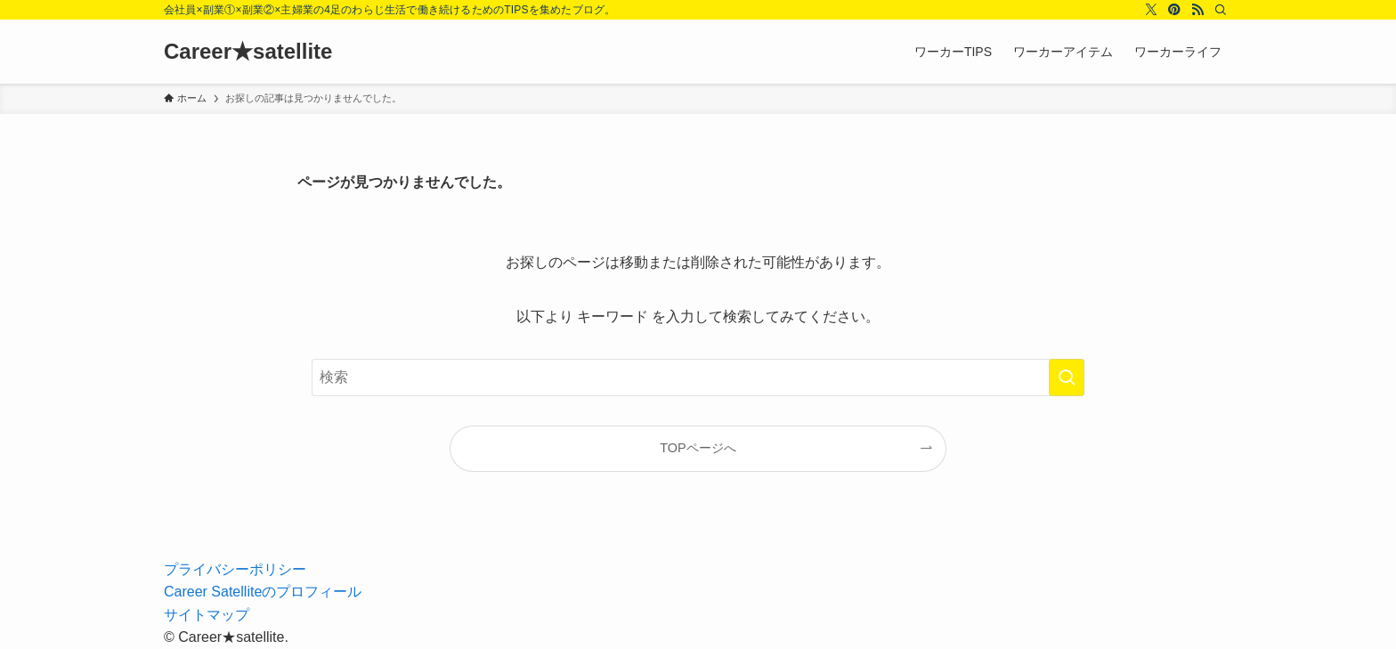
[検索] (1220, 10)
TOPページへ (697, 448)
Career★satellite (248, 51)
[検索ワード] (698, 377)
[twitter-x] (1151, 10)
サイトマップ (206, 614)
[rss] (1197, 10)
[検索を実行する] (1066, 377)
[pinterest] (1174, 10)
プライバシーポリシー (235, 569)
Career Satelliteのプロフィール (262, 591)
